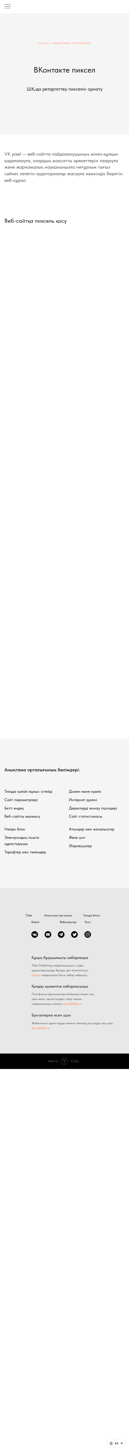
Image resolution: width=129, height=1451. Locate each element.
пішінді (36, 975)
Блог (88, 922)
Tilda (29, 915)
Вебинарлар (68, 922)
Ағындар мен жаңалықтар (91, 829)
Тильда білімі (91, 915)
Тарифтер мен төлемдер (25, 852)
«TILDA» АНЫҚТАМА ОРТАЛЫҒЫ (64, 43)
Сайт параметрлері (21, 799)
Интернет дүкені (83, 799)
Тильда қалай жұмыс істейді (28, 791)
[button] (116, 1443)
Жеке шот (77, 837)
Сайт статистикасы (85, 816)
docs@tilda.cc (41, 1028)
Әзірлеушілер (80, 845)
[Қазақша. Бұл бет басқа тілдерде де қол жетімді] (116, 1443)
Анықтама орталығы (58, 915)
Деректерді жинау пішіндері (93, 808)
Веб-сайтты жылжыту (22, 816)
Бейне (35, 922)
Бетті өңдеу (14, 808)
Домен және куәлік (85, 791)
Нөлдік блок (14, 829)
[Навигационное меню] (7, 6)
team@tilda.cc (72, 1003)
